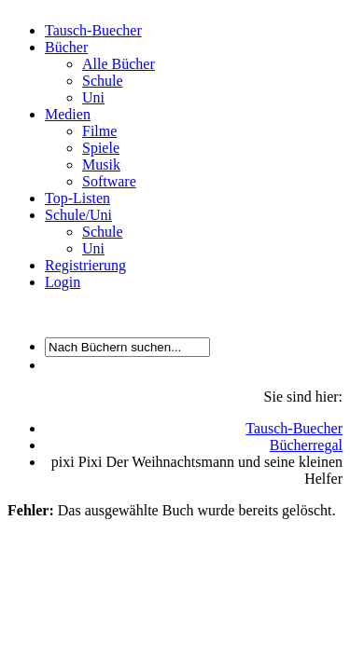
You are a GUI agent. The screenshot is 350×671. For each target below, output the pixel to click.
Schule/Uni (78, 215)
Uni (93, 97)
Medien (68, 114)
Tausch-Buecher (93, 30)
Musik (101, 164)
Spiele (100, 148)
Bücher (66, 47)
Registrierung (85, 265)
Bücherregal (306, 445)
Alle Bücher (118, 64)
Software (109, 181)
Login (62, 282)
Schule (102, 81)
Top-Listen (77, 198)
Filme (99, 131)
